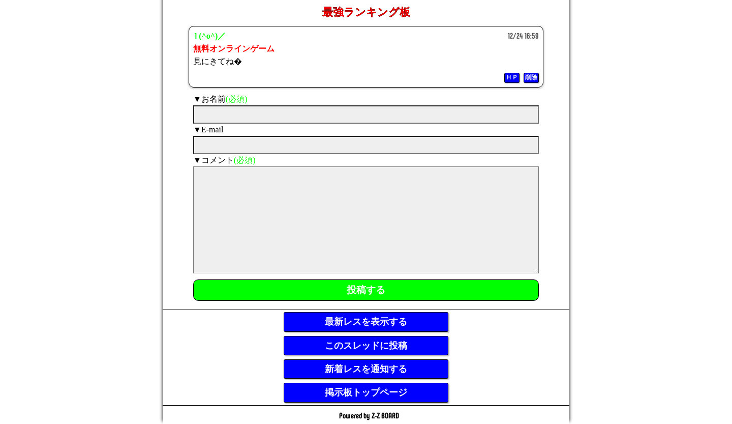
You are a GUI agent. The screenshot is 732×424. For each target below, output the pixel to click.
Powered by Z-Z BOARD (369, 415)
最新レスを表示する (366, 322)
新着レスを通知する (366, 369)
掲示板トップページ (366, 392)
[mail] (366, 145)
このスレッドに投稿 (366, 346)
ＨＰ (512, 77)
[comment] (366, 219)
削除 (531, 77)
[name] (366, 114)
